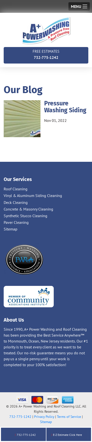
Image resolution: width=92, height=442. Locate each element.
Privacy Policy (44, 416)
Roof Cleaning (15, 188)
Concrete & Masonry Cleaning (28, 209)
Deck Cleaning (16, 202)
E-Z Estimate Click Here (66, 435)
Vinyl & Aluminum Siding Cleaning (33, 195)
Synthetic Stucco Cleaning (25, 215)
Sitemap (10, 229)
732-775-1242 (46, 54)
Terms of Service (69, 416)
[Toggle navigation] (79, 6)
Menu (76, 6)
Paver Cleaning (16, 222)
